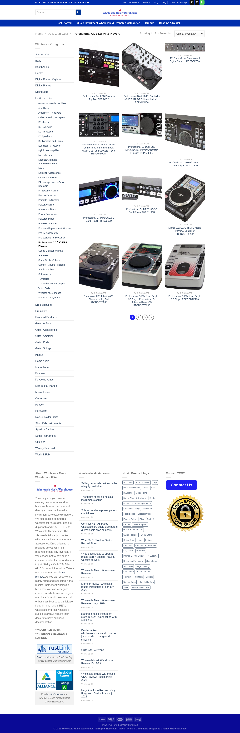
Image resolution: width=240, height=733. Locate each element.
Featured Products (46, 317)
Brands (150, 23)
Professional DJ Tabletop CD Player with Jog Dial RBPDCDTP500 (99, 299)
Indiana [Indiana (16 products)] (148, 540)
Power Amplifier (46, 204)
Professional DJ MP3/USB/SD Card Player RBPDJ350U (184, 164)
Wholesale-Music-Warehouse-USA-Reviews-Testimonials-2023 (98, 676)
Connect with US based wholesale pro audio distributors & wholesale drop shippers (99, 526)
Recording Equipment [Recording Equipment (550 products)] (133, 561)
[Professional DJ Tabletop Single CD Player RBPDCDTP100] (185, 266)
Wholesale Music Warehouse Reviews (98, 572)
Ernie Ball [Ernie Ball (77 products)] (151, 519)
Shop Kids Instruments (48, 423)
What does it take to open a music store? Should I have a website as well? (98, 556)
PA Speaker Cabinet (48, 190)
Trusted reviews (44, 657)
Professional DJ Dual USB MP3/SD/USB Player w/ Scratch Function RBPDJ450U (141, 150)
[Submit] (78, 12)
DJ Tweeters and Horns (50, 141)
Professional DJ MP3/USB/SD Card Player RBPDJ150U (141, 211)
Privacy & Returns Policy (115, 725)
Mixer (41, 168)
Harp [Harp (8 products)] (140, 540)
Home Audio (42, 361)
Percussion (41, 410)
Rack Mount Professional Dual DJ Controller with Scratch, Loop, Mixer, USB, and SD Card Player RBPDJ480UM (98, 149)
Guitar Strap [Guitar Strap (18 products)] (129, 540)
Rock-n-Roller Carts (46, 417)
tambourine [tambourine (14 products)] (128, 571)
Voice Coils (44, 288)
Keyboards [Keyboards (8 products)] (128, 550)
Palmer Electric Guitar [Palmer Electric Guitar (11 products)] (133, 556)
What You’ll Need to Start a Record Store (96, 542)
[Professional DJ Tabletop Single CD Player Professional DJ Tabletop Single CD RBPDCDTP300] (142, 266)
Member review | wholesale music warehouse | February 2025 (97, 586)
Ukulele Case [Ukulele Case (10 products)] (129, 582)
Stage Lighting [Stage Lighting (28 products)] (142, 566)
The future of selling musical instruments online (97, 498)
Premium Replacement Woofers (54, 228)
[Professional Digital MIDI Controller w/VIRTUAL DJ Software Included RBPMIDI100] (142, 66)
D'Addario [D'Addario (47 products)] (127, 493)
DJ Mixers (43, 122)
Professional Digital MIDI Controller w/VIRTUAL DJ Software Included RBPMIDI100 (142, 99)
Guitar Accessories (46, 329)
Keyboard (40, 373)
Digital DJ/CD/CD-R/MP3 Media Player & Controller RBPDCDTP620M (184, 231)
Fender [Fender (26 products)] (126, 524)
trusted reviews (55, 694)
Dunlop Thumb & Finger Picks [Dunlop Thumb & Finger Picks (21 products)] (137, 503)
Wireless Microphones (49, 293)
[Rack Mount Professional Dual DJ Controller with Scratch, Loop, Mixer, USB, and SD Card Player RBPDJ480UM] (99, 125)
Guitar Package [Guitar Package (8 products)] (130, 535)
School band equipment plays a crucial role (99, 512)
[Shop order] (189, 34)
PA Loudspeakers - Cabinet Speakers (52, 184)
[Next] (151, 317)
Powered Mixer (46, 218)
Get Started (66, 23)
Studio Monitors (46, 269)
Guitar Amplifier (44, 336)
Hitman (39, 354)
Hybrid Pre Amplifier (48, 150)
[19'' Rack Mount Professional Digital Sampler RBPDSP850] (185, 47)
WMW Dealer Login (178, 2)
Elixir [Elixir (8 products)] (142, 519)
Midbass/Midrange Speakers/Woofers (47, 161)
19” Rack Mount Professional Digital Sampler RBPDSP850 (185, 60)
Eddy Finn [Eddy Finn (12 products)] (147, 508)
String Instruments (45, 435)
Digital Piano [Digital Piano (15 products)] (141, 493)
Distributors (41, 91)
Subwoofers (44, 274)
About (146, 2)
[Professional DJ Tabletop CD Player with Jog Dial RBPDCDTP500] (99, 266)
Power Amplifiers (47, 209)
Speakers (43, 255)
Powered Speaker (47, 223)
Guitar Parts (42, 342)
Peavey (39, 404)
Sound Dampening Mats (50, 250)
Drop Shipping (43, 304)
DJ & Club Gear (57, 33)
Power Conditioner (47, 214)
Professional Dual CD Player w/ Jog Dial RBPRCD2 (99, 97)
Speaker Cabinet (45, 429)
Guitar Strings (43, 348)
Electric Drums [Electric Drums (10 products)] (144, 514)
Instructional (42, 367)
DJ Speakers (45, 136)
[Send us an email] (197, 2)
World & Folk (42, 454)
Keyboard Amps (44, 379)
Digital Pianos (43, 85)
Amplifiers (43, 108)
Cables (39, 73)
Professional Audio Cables (51, 237)
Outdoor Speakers (47, 177)
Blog (156, 2)
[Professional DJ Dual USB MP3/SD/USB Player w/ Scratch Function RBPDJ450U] (142, 126)
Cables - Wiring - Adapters (51, 117)
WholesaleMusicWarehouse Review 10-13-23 (97, 662)
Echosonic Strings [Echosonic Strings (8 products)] (131, 508)
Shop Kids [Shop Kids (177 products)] (128, 566)
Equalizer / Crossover (49, 145)
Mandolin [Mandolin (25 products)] (140, 550)
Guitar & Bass (43, 323)
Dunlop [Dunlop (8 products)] (153, 498)
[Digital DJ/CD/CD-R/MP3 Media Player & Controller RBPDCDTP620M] (185, 198)
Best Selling (42, 67)
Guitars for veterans (92, 650)
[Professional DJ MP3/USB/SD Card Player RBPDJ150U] (142, 188)
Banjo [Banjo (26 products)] (145, 487)
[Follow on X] (192, 2)
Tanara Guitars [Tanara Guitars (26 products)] (143, 571)
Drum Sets (41, 311)
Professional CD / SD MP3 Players (52, 244)
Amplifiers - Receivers (49, 112)
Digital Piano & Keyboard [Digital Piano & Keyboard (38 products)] (134, 498)
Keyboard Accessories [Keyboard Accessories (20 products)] (145, 545)
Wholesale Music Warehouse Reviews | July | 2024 (98, 602)
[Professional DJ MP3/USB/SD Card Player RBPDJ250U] (99, 193)
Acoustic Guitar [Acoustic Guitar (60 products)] (143, 482)
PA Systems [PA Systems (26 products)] (152, 556)
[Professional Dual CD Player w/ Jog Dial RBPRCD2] (99, 66)
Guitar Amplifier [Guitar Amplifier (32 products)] (140, 524)
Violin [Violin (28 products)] (125, 587)
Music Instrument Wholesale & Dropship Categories (109, 23)
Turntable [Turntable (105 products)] (138, 577)
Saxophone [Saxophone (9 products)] (151, 561)
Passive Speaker (47, 195)
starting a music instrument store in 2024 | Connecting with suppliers (99, 616)
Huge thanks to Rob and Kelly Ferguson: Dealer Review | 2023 (98, 693)
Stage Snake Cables (49, 260)
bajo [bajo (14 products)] (155, 482)
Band (38, 60)
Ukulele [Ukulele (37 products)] (149, 577)
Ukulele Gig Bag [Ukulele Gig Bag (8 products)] (146, 582)
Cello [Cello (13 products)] (153, 487)
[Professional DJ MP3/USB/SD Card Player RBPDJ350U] (185, 134)
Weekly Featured (45, 448)
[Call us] (202, 2)
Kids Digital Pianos (46, 386)
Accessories (42, 54)
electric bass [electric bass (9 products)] (129, 514)
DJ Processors (46, 131)
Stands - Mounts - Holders (51, 265)
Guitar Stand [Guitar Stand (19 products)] (146, 535)
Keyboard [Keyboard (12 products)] (127, 545)
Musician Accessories (49, 173)
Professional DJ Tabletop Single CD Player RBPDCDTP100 (184, 298)
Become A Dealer (131, 2)
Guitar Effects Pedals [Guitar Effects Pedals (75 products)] (133, 529)
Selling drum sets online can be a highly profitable (99, 485)
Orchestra (41, 398)
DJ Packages (45, 127)
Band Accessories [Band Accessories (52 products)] (131, 487)
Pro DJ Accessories (48, 233)
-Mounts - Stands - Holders (52, 103)
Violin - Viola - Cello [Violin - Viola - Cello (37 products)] (141, 587)
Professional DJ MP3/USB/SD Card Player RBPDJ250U (98, 219)
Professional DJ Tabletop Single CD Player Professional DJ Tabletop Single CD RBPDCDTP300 (141, 300)
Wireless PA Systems (49, 297)
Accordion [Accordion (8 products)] (128, 482)
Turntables (43, 279)
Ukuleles (40, 442)
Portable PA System (48, 200)
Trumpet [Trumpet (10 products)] (127, 577)
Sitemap (133, 725)
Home (39, 33)
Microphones (45, 155)
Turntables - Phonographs (51, 283)
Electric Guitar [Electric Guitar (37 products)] (129, 519)
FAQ (164, 2)
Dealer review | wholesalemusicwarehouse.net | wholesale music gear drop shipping (98, 635)
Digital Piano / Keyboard (49, 79)
